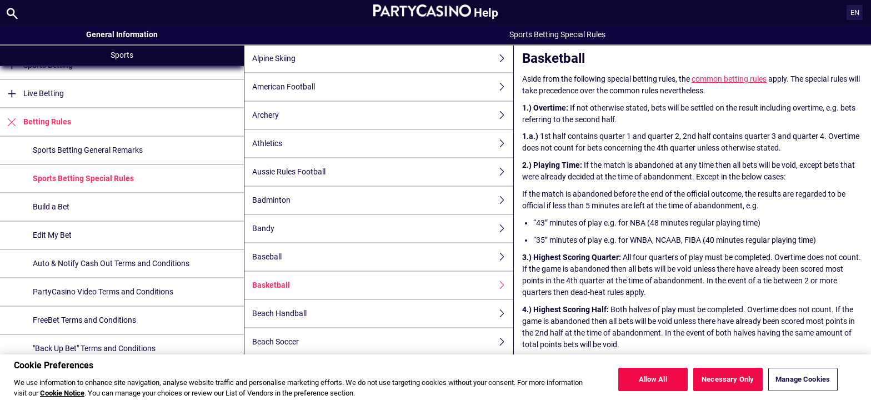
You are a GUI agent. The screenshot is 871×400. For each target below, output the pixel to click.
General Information (122, 34)
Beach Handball (382, 313)
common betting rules (729, 78)
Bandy (382, 228)
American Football (382, 87)
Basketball (382, 285)
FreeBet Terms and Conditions (84, 320)
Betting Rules (35, 122)
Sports (122, 55)
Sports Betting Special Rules (83, 178)
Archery (382, 115)
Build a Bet (51, 206)
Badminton (382, 200)
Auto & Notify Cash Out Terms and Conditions (111, 263)
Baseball (382, 257)
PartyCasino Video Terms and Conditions (103, 291)
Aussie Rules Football (382, 172)
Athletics (382, 143)
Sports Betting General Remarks (88, 150)
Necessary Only (728, 386)
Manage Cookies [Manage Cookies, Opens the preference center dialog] (802, 386)
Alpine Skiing (382, 58)
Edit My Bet (52, 235)
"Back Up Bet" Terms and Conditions (94, 348)
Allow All (653, 386)
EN (854, 12)
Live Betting (32, 93)
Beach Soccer (382, 342)
